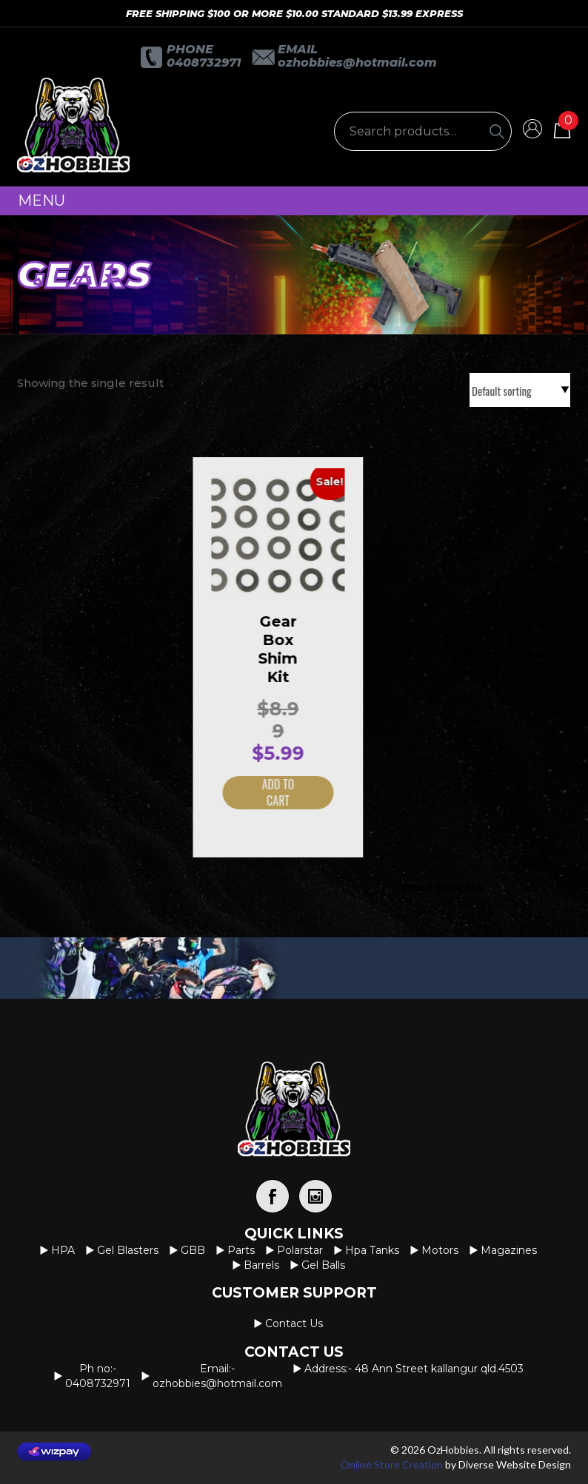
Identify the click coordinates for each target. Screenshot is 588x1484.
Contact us (294, 1323)
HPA (63, 1250)
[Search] (497, 131)
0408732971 (204, 62)
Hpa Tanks (372, 1250)
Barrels (261, 1265)
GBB (193, 1250)
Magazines (509, 1250)
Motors (439, 1250)
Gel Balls (323, 1265)
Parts (241, 1250)
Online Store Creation (392, 1464)
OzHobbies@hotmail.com (357, 62)
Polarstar (300, 1250)
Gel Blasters (127, 1250)
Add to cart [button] (262, 792)
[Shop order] (520, 390)
